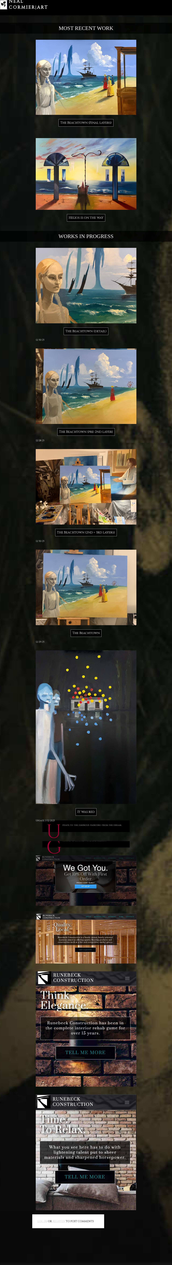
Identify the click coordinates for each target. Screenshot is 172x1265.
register (59, 1221)
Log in (42, 1221)
